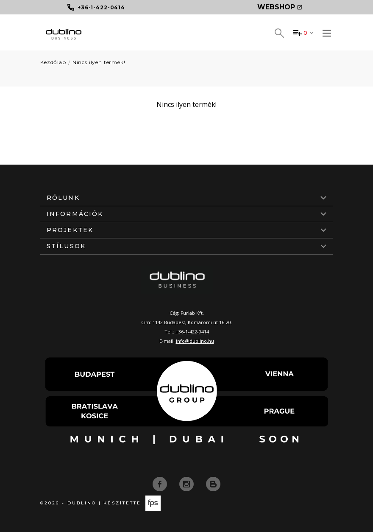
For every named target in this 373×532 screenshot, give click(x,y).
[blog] (213, 483)
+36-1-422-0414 (192, 331)
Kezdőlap (53, 62)
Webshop (279, 7)
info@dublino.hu (195, 341)
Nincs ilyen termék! (98, 62)
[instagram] (187, 483)
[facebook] (161, 483)
